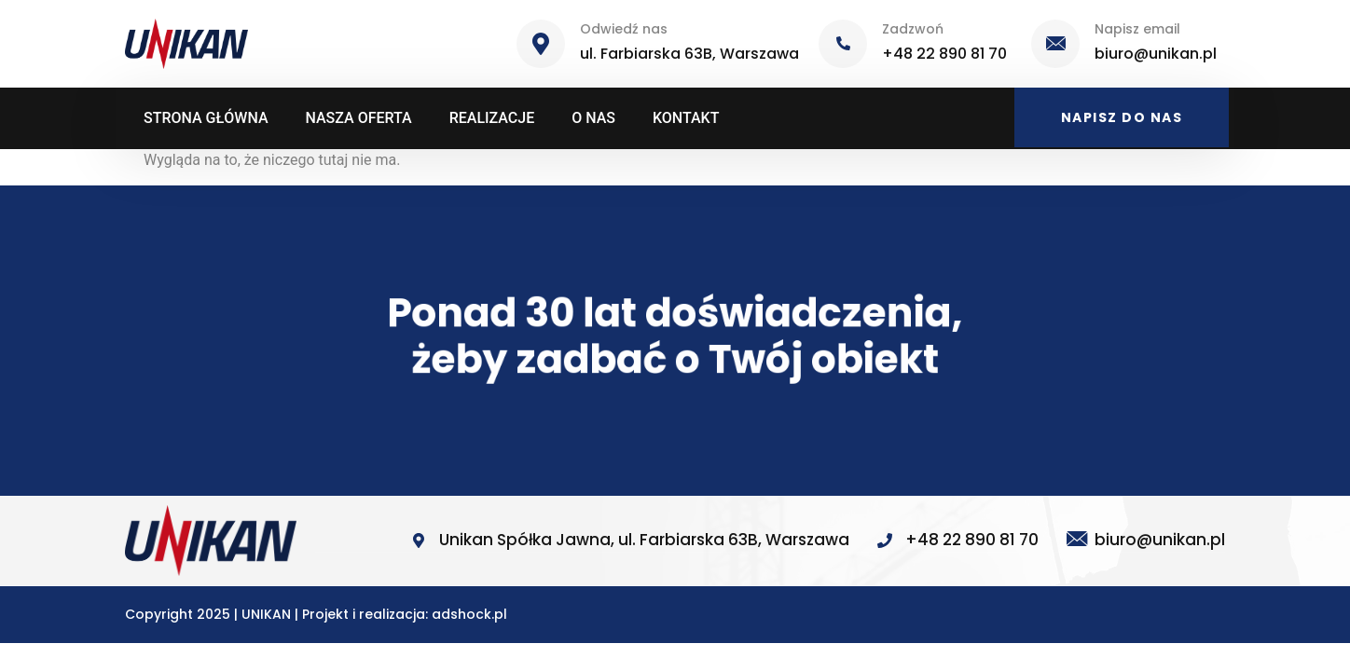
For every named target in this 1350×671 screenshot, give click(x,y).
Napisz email (1137, 29)
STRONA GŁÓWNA (206, 118)
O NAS (593, 118)
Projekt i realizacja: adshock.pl (404, 614)
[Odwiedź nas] (541, 44)
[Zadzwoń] (843, 44)
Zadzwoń (913, 29)
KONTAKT (686, 118)
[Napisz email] (1055, 44)
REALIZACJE (492, 118)
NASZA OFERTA (359, 118)
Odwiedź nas (624, 29)
